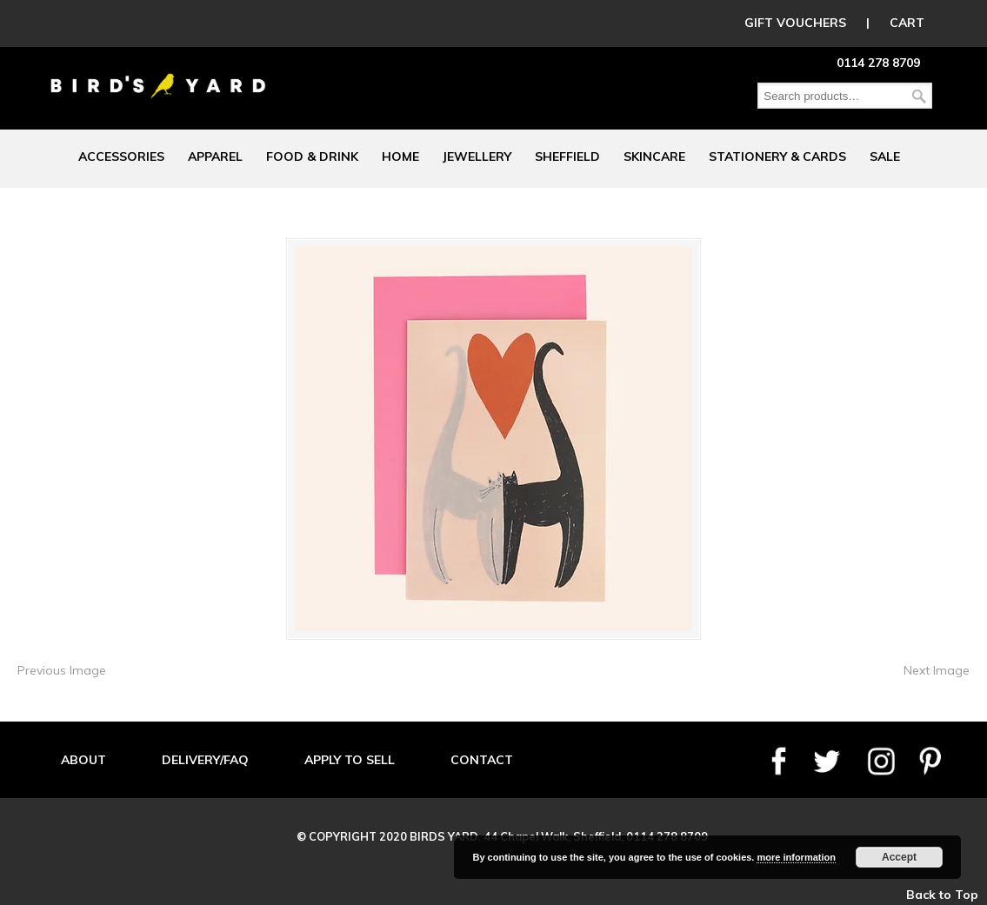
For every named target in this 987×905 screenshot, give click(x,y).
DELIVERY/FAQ (205, 760)
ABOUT (83, 760)
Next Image (937, 670)
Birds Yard (158, 73)
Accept (899, 857)
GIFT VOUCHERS (795, 22)
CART (907, 22)
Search (919, 96)
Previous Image (61, 670)
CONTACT (481, 760)
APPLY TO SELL (349, 760)
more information (796, 857)
